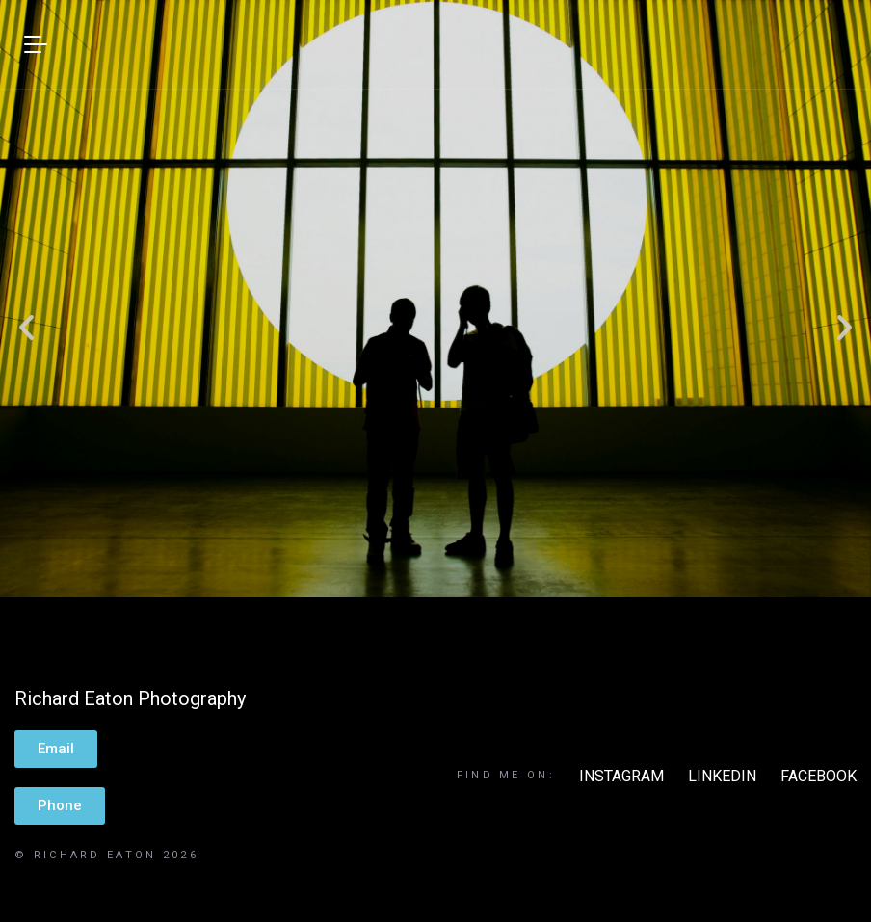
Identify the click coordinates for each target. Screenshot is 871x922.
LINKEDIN (722, 776)
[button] (26, 326)
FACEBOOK (818, 776)
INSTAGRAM (621, 776)
